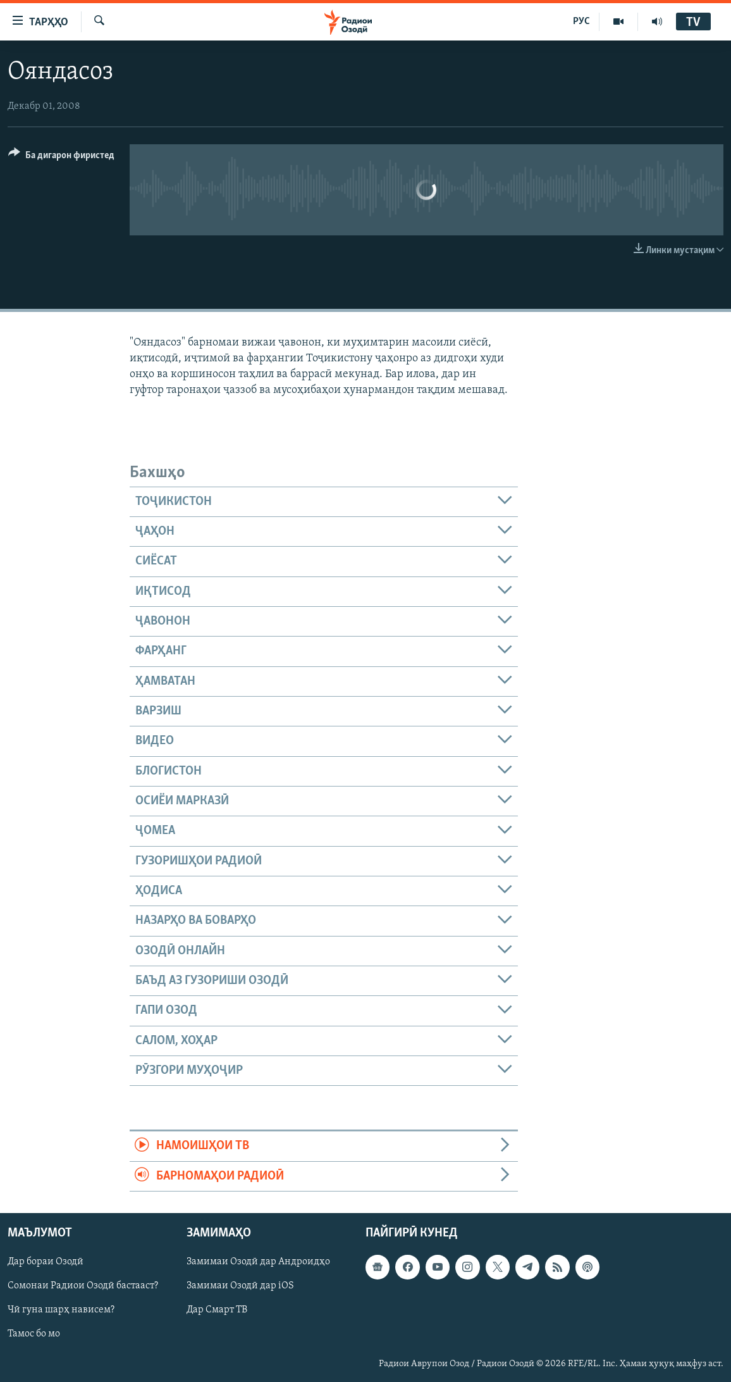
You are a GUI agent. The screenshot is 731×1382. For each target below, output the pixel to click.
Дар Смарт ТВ (217, 1310)
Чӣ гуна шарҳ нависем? (61, 1310)
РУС (581, 21)
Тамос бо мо (34, 1334)
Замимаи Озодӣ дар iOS (240, 1286)
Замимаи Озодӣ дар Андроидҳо (258, 1262)
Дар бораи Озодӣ (45, 1262)
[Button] (61, 157)
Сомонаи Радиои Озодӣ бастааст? (83, 1286)
